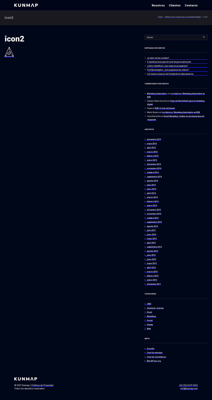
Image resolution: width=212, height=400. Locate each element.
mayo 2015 (152, 144)
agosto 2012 (152, 251)
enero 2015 (152, 160)
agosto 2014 (152, 181)
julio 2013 (151, 230)
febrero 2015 (152, 156)
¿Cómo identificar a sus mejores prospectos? (167, 66)
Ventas (150, 325)
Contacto (191, 5)
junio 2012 (151, 259)
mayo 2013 (152, 239)
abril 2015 (151, 148)
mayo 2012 (152, 263)
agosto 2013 (152, 226)
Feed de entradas (155, 353)
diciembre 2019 (154, 139)
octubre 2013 (153, 218)
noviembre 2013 (154, 214)
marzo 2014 (152, 197)
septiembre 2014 (154, 177)
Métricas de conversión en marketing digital (183, 17)
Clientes (175, 5)
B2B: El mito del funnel (165, 108)
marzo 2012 (152, 272)
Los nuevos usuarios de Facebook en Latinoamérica (170, 74)
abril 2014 (151, 193)
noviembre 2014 (154, 168)
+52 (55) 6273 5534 (188, 385)
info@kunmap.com (189, 388)
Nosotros (158, 5)
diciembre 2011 (154, 284)
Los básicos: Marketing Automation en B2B (181, 112)
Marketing (151, 316)
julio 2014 (151, 185)
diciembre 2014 (154, 164)
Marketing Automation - (157, 94)
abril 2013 (151, 243)
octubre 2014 (153, 172)
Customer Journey (155, 308)
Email (149, 312)
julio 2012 (151, 255)
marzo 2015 (152, 152)
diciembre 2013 (154, 210)
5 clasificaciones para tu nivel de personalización (169, 62)
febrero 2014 (152, 201)
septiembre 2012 (154, 247)
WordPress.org (154, 361)
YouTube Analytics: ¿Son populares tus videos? (168, 70)
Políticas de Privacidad (42, 385)
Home (160, 17)
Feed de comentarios (156, 357)
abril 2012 (151, 268)
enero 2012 (152, 280)
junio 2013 (151, 234)
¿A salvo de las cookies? (158, 58)
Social (150, 320)
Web (149, 329)
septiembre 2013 (154, 222)
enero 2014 (152, 205)
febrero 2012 (152, 276)
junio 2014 (151, 189)
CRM (149, 304)
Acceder (151, 349)
